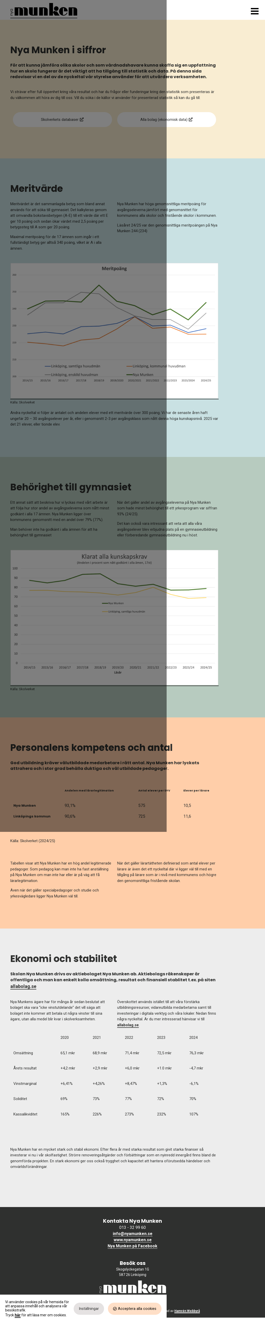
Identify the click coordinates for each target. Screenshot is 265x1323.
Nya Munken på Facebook (132, 1251)
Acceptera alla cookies (235, 1312)
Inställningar (187, 1312)
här (18, 1313)
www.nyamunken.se (133, 1245)
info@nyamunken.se (132, 1239)
